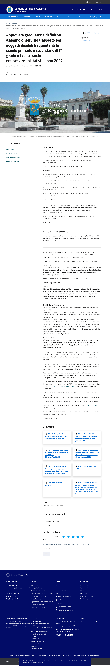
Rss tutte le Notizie (62, 601)
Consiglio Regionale (36, 589)
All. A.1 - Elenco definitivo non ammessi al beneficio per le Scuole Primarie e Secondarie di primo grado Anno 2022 (86, 437)
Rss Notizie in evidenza (63, 598)
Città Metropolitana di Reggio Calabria (41, 595)
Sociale (85, 40)
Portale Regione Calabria (38, 592)
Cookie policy (17, 663)
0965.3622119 (92, 405)
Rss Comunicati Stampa (64, 608)
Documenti (84, 583)
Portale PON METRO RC (38, 606)
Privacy (8, 663)
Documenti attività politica (87, 597)
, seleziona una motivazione (66, 545)
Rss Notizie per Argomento (64, 611)
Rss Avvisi (60, 604)
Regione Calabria (10, 2)
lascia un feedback (36, 645)
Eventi (57, 595)
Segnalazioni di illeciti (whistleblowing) (42, 603)
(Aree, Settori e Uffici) (12, 596)
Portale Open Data (36, 600)
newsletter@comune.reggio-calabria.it (66, 627)
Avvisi (57, 589)
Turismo (100, 2)
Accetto (84, 660)
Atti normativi (84, 586)
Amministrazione (12, 583)
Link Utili (34, 583)
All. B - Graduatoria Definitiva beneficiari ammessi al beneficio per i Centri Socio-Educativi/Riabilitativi (57, 454)
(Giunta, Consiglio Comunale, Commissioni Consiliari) (18, 589)
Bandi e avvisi (84, 600)
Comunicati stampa (61, 592)
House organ (71, 17)
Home (8, 23)
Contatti (34, 620)
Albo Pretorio (34, 586)
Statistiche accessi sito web (38, 608)
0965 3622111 (35, 640)
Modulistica (83, 595)
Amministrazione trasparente (16, 620)
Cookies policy (73, 660)
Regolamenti (84, 589)
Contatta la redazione (37, 650)
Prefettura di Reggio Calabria (39, 597)
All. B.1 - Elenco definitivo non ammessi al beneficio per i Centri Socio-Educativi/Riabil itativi (56, 436)
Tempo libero (60, 17)
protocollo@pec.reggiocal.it (38, 635)
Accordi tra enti (84, 592)
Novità (58, 583)
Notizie (14, 23)
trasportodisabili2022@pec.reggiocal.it (63, 386)
